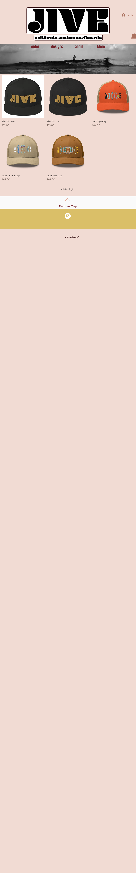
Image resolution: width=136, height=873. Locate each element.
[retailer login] (68, 189)
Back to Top (68, 206)
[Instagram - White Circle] (68, 216)
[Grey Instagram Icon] (131, 63)
